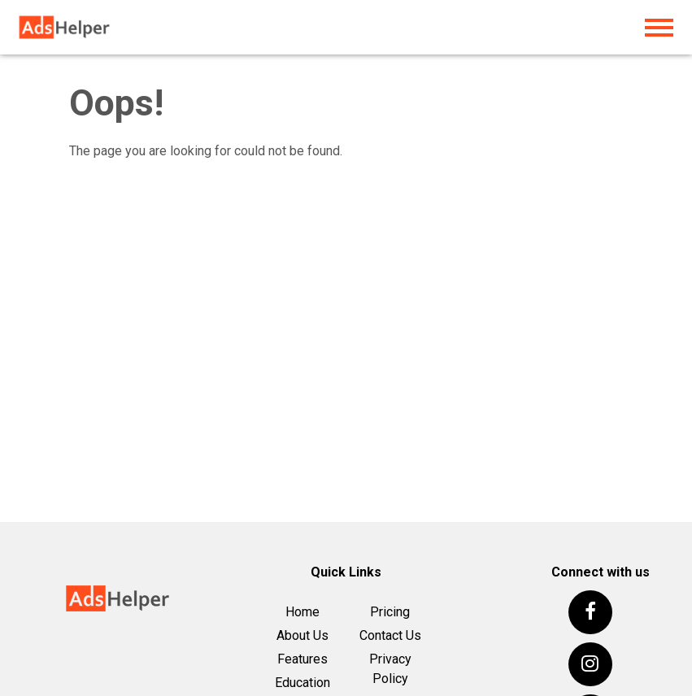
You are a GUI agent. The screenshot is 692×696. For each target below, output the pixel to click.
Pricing (390, 612)
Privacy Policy (390, 668)
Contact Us (390, 635)
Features (302, 659)
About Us (302, 635)
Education (302, 682)
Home (302, 612)
